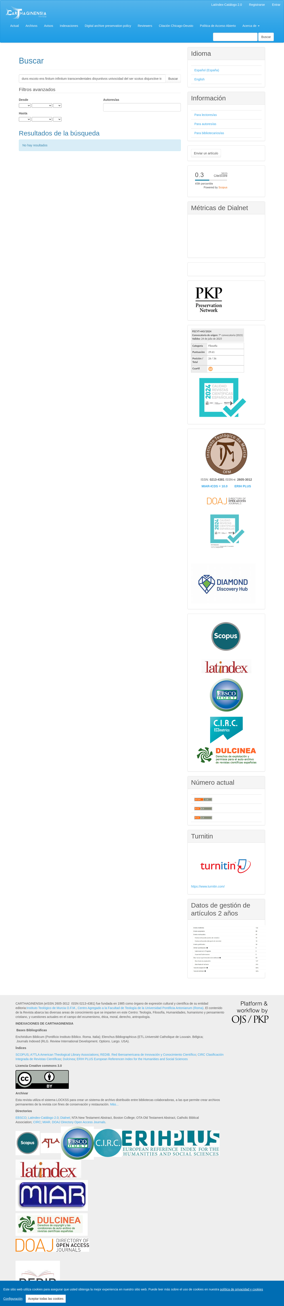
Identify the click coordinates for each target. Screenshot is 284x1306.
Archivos (31, 26)
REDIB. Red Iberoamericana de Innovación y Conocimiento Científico (148, 1054)
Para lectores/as (205, 115)
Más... (114, 1104)
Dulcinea (69, 1059)
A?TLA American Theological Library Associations (64, 1054)
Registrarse (257, 4)
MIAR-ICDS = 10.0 (215, 486)
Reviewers (145, 26)
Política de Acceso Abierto (218, 26)
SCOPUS (22, 1054)
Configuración (12, 1298)
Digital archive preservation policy (108, 26)
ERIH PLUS (243, 486)
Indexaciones (69, 26)
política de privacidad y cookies (241, 1289)
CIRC (37, 1122)
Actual (14, 26)
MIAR (46, 1122)
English (199, 79)
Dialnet (65, 1117)
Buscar (266, 37)
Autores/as (111, 100)
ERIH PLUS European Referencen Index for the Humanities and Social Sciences (132, 1059)
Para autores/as (205, 124)
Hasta (23, 113)
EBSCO (21, 1117)
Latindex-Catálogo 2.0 (43, 1117)
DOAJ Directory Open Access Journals (78, 1122)
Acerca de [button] (251, 26)
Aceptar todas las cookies (45, 1298)
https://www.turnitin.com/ (208, 886)
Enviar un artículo (206, 153)
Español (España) (206, 70)
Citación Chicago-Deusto (176, 26)
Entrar (276, 4)
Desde (23, 100)
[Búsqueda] (235, 37)
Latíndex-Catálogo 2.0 (226, 4)
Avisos (48, 26)
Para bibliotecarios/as (209, 133)
